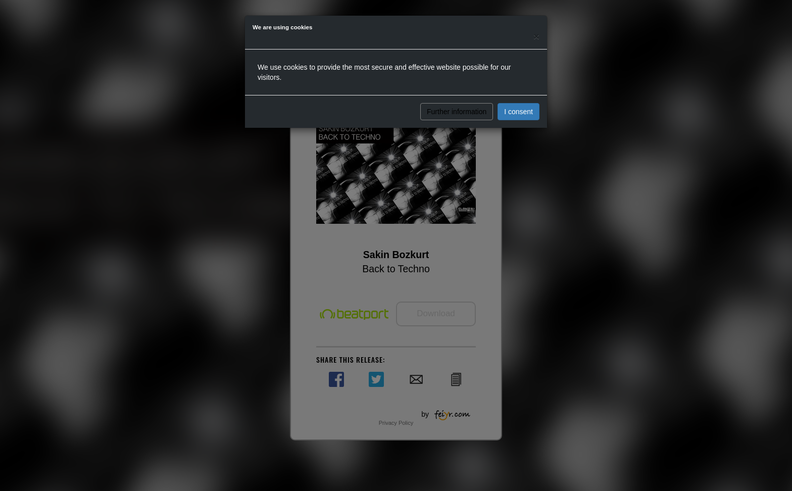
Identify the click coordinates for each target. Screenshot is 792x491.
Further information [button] (456, 112)
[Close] (536, 36)
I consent (518, 112)
